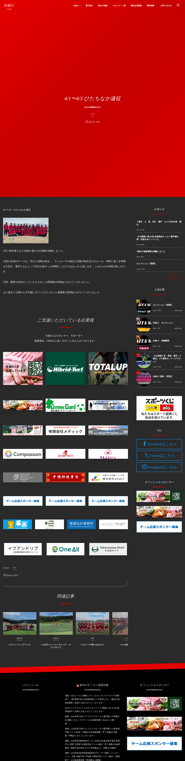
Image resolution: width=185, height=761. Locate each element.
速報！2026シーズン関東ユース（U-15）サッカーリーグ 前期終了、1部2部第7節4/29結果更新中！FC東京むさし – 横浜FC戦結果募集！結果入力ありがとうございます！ (92, 699)
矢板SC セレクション (163, 323)
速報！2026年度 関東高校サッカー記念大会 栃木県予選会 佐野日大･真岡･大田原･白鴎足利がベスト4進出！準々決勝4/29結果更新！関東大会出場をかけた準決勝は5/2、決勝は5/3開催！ (92, 744)
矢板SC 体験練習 (161, 341)
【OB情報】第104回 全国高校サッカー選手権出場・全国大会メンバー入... (157, 237)
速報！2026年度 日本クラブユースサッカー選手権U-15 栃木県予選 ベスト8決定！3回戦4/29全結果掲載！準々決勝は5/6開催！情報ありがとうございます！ (92, 732)
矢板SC (9, 5)
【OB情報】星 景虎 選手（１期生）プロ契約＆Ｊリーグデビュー (167, 358)
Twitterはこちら (162, 456)
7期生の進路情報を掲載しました (150, 251)
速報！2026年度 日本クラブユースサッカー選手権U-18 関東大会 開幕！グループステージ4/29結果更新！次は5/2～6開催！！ (92, 720)
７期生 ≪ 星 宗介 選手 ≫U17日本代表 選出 (158, 223)
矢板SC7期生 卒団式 (162, 376)
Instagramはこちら (162, 467)
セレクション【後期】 (146, 263)
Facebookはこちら (162, 444)
